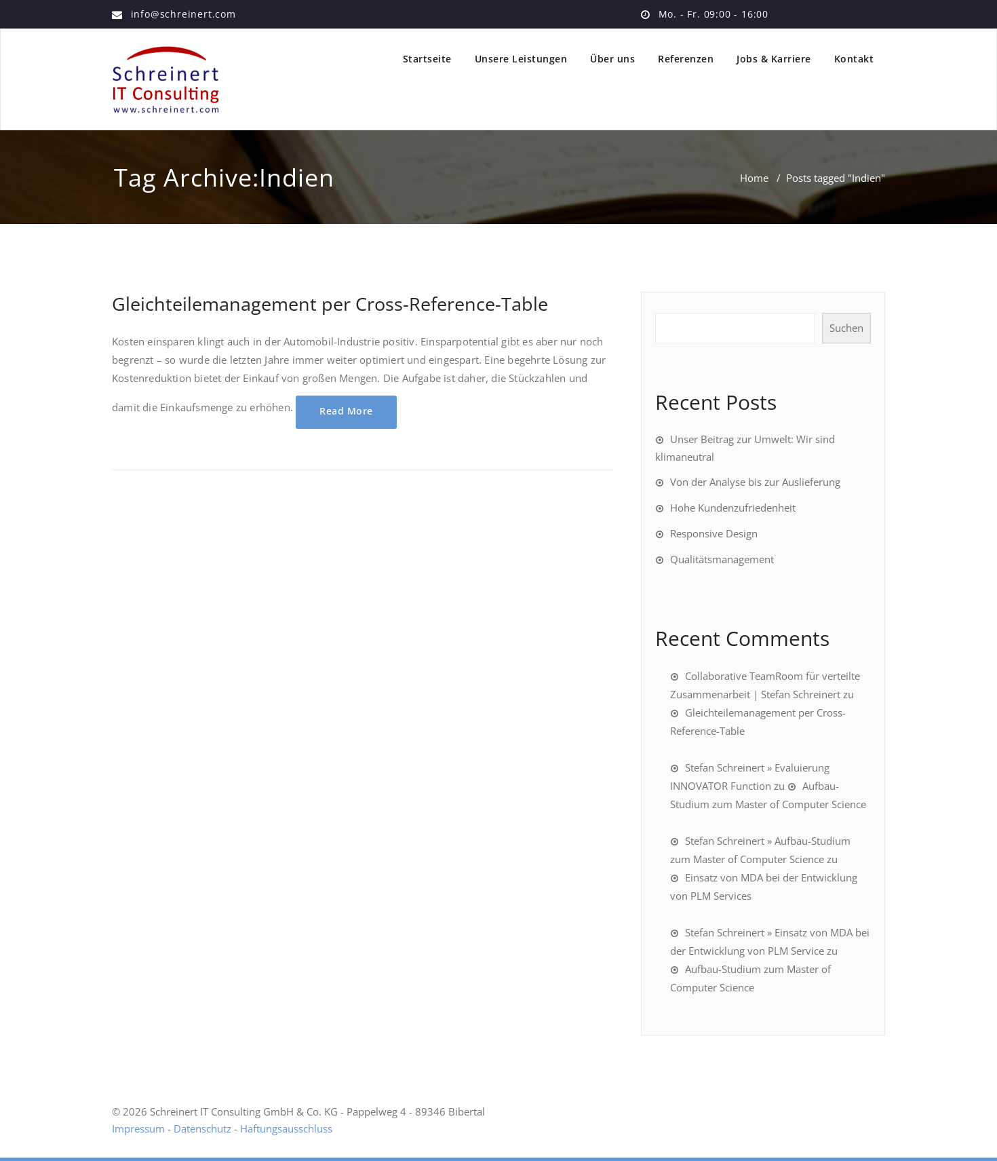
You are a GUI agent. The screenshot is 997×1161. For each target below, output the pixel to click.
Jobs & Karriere (774, 58)
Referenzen (685, 58)
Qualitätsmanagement (722, 559)
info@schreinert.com (183, 13)
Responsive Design (714, 533)
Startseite (427, 58)
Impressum (138, 1128)
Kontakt (854, 58)
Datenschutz (202, 1128)
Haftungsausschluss (286, 1128)
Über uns (612, 58)
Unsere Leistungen (521, 58)
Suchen (846, 328)
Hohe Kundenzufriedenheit (733, 507)
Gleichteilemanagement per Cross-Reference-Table (330, 303)
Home (754, 178)
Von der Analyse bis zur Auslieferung (755, 482)
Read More (346, 410)
